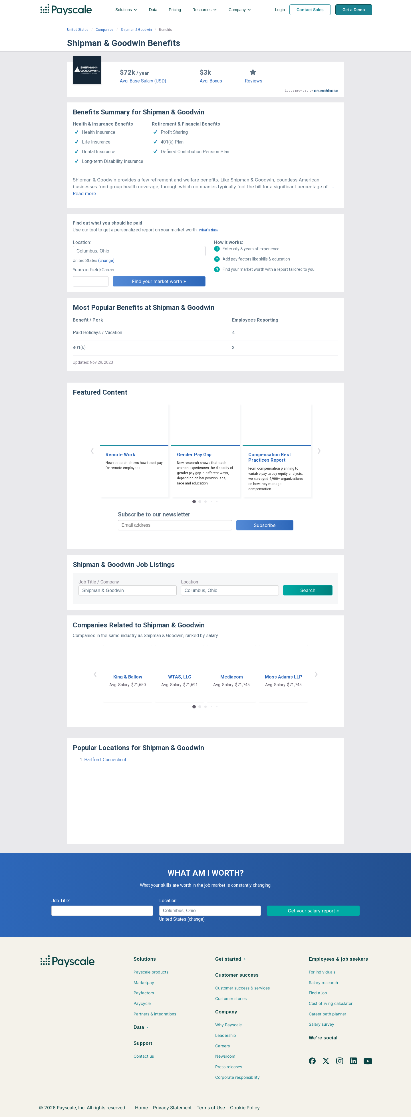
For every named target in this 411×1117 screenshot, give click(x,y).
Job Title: (60, 900)
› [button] (319, 450)
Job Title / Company (98, 582)
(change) (106, 260)
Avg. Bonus (211, 81)
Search (307, 590)
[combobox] (139, 251)
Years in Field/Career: (94, 269)
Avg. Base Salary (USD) (143, 81)
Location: (82, 242)
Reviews (253, 81)
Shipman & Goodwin (136, 30)
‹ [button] (92, 450)
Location (189, 582)
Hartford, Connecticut (105, 759)
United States (77, 30)
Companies (105, 30)
